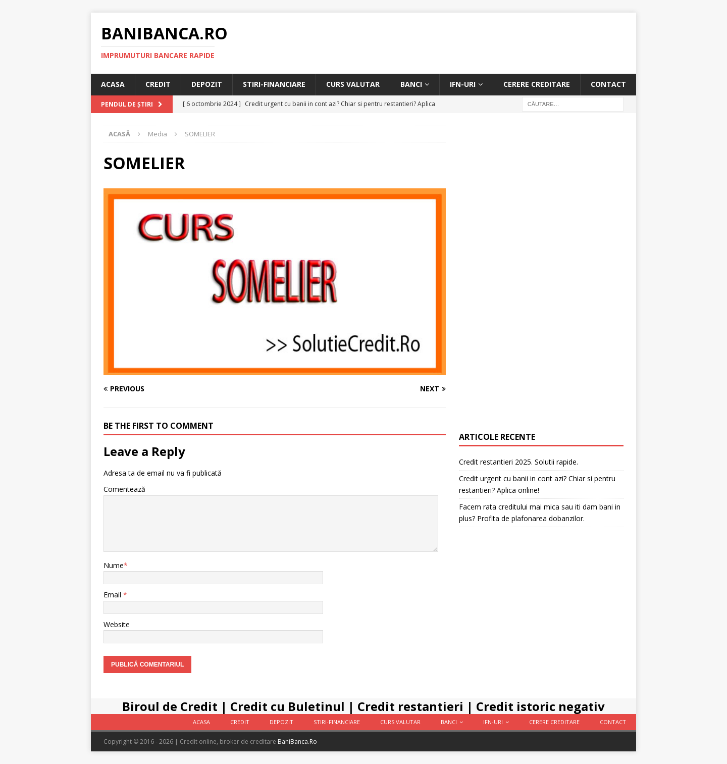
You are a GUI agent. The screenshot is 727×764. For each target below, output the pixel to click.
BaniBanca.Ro (297, 741)
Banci (411, 84)
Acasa (113, 84)
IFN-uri (463, 84)
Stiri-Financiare (274, 84)
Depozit (206, 84)
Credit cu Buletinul (287, 706)
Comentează (124, 489)
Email (113, 594)
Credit (158, 84)
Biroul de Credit (170, 706)
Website (116, 624)
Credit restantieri (410, 706)
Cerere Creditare (536, 84)
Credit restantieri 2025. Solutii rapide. (518, 462)
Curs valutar (353, 84)
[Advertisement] (541, 277)
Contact (608, 84)
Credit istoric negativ (540, 706)
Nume (113, 565)
